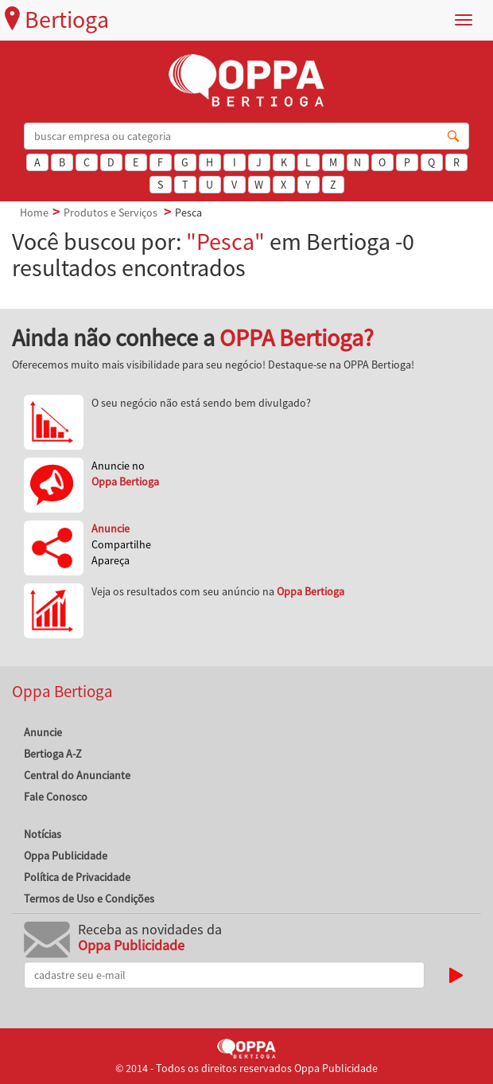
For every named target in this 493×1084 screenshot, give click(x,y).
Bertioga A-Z (53, 754)
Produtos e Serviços (110, 212)
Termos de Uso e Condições (89, 898)
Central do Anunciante (77, 775)
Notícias (42, 834)
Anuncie (43, 732)
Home (34, 212)
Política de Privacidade (77, 877)
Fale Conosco (55, 797)
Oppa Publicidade (65, 855)
